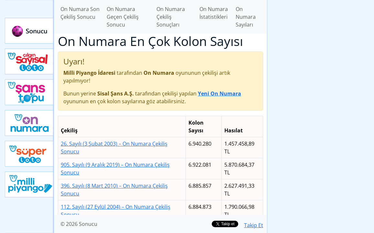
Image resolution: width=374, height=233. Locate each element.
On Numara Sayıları (246, 17)
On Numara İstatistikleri (213, 13)
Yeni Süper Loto (29, 154)
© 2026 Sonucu (78, 223)
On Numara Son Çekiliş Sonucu (80, 13)
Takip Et (253, 225)
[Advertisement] (320, 45)
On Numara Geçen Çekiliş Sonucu (123, 17)
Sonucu (29, 31)
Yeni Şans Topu (29, 92)
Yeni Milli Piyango (29, 184)
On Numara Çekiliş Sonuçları (170, 17)
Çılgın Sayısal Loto (29, 61)
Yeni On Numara (29, 123)
